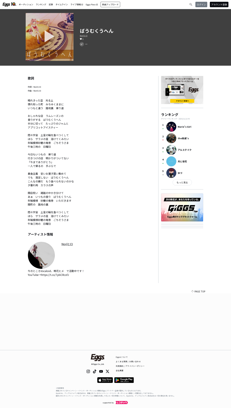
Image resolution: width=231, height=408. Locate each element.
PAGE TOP (198, 348)
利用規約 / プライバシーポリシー (130, 366)
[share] (82, 44)
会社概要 (120, 370)
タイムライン (62, 4)
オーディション (26, 4)
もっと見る (182, 182)
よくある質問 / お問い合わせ (128, 361)
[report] (86, 44)
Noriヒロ (83, 35)
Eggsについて (122, 357)
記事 (51, 4)
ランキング (41, 4)
